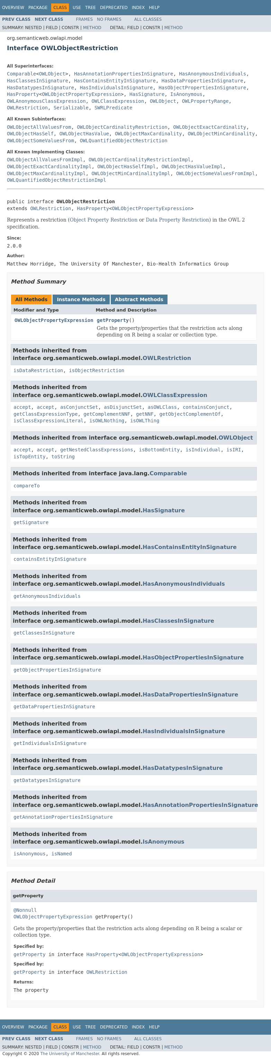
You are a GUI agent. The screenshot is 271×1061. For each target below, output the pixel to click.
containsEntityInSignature (50, 559)
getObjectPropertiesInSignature (57, 670)
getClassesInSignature (44, 633)
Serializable (71, 107)
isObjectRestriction (96, 370)
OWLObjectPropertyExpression (81, 94)
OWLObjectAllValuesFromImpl (45, 159)
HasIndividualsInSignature (116, 87)
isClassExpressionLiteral (48, 420)
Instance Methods (81, 299)
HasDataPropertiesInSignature (202, 80)
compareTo (26, 485)
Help (154, 7)
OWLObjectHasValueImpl (192, 166)
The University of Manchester (69, 1053)
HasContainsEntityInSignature (115, 80)
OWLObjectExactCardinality (209, 127)
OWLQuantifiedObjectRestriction (124, 140)
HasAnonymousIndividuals (212, 74)
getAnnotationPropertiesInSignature (63, 817)
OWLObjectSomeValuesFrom (40, 140)
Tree (90, 7)
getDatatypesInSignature (47, 780)
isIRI (233, 449)
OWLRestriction (27, 107)
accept (22, 407)
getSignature (30, 522)
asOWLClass (162, 407)
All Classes (148, 19)
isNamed (62, 853)
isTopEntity (29, 456)
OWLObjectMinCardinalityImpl (130, 173)
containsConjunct (206, 407)
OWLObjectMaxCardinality (148, 133)
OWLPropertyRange (205, 101)
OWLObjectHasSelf (30, 133)
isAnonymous (29, 853)
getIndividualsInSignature (50, 743)
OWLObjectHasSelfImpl (126, 166)
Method (92, 27)
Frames (84, 19)
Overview (13, 7)
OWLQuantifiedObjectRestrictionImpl (56, 180)
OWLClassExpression (117, 101)
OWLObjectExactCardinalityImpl (49, 166)
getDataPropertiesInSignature (54, 706)
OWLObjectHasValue (84, 133)
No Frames (109, 19)
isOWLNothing (106, 420)
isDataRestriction (38, 370)
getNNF (145, 414)
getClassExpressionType (45, 414)
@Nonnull (25, 910)
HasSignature (146, 94)
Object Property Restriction (104, 220)
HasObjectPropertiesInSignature (202, 87)
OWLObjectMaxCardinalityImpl (46, 173)
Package (37, 7)
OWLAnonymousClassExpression (46, 101)
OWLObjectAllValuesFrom (39, 127)
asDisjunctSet (123, 407)
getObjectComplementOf (189, 414)
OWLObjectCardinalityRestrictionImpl (140, 159)
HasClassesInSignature (37, 80)
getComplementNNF (106, 414)
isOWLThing (144, 420)
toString (63, 456)
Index (138, 7)
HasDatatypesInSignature (40, 87)
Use (77, 7)
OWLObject (52, 74)
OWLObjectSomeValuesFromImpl (215, 173)
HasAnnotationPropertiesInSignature (123, 74)
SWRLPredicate (113, 107)
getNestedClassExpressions (96, 449)
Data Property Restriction (177, 220)
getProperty (113, 320)
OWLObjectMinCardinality (221, 133)
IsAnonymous (186, 94)
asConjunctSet (79, 407)
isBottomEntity (159, 449)
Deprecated (114, 7)
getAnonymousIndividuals (47, 596)
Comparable (21, 74)
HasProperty (23, 94)
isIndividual (203, 449)
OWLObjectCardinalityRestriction (122, 127)
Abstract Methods (139, 299)
